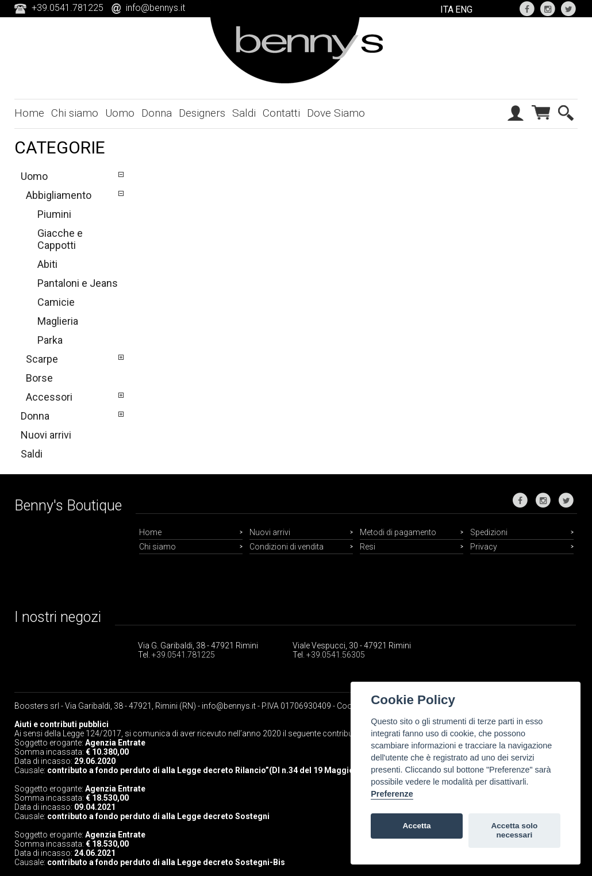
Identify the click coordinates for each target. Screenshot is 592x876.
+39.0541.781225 (183, 654)
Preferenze (392, 793)
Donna (156, 113)
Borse (39, 378)
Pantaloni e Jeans (77, 283)
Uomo (119, 113)
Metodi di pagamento (398, 532)
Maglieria (57, 321)
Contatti (281, 113)
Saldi (244, 113)
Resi (367, 546)
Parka (50, 340)
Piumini (54, 214)
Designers (202, 113)
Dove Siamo (336, 113)
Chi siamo (74, 113)
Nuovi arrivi (46, 435)
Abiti (47, 264)
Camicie (56, 302)
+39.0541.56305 (335, 654)
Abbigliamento (58, 195)
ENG (463, 9)
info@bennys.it (155, 7)
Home (29, 113)
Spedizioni (489, 532)
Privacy (483, 546)
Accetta (417, 825)
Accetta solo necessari (514, 830)
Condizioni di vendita (286, 546)
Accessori (49, 397)
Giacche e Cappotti (60, 239)
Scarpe (42, 359)
